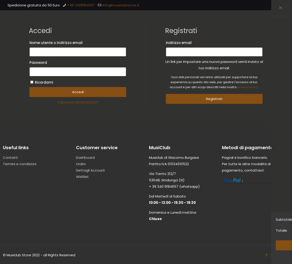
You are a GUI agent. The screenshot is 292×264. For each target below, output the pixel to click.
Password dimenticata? (78, 102)
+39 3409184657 (81, 5)
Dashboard (85, 157)
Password (47, 62)
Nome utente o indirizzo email (65, 42)
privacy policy (247, 87)
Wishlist (82, 176)
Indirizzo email (188, 42)
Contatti (10, 157)
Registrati (214, 98)
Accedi (78, 92)
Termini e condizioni (19, 163)
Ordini (81, 163)
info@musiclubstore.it (120, 5)
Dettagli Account (90, 170)
